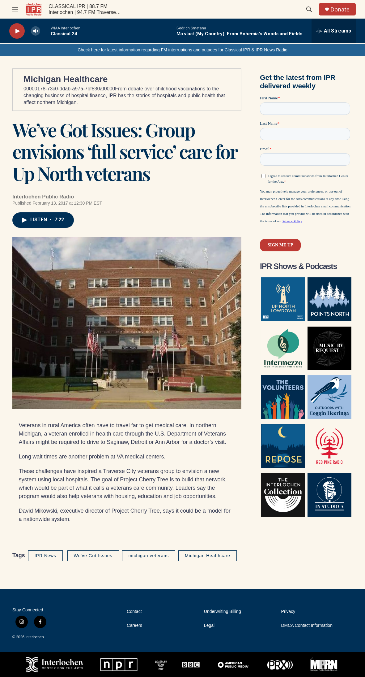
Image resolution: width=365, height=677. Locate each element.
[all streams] (334, 31)
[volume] (35, 31)
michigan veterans (149, 555)
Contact (134, 611)
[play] (17, 31)
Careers (134, 625)
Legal (209, 625)
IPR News (45, 555)
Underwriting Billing (222, 611)
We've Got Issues (93, 555)
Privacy (288, 611)
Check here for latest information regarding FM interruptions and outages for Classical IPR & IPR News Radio (182, 49)
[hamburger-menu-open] (15, 9)
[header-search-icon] (309, 9)
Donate (340, 9)
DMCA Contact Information (307, 625)
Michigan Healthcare (65, 79)
